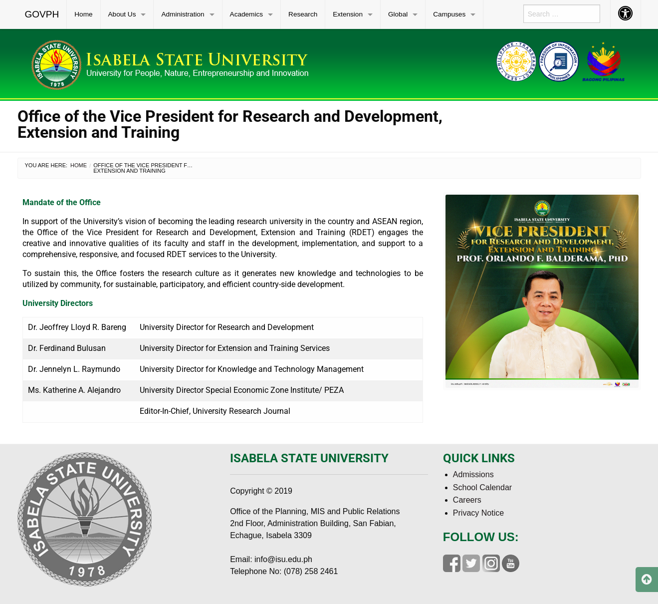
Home (83, 14)
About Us (122, 14)
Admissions (473, 474)
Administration (182, 14)
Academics (246, 14)
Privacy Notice (478, 513)
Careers (467, 500)
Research (302, 14)
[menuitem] (42, 14)
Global (398, 14)
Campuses (449, 14)
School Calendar (482, 487)
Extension (348, 14)
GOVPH (42, 14)
